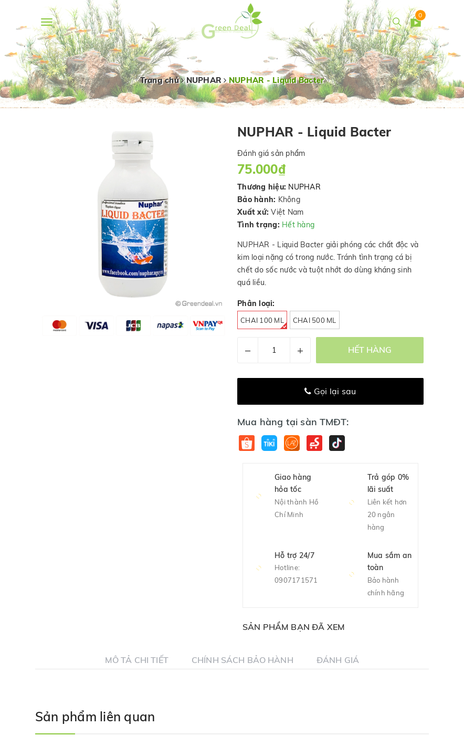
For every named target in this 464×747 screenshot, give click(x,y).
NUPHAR (304, 187)
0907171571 (296, 580)
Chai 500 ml (314, 320)
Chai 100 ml (263, 322)
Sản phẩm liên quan (95, 716)
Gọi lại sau (330, 391)
